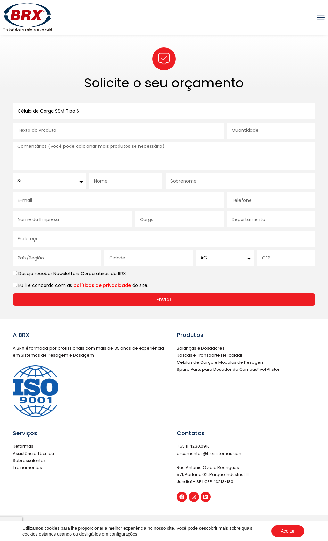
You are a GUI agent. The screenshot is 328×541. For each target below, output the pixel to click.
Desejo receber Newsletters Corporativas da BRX (72, 273)
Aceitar (288, 531)
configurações (123, 534)
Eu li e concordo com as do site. (83, 285)
